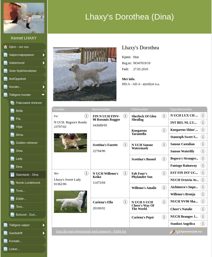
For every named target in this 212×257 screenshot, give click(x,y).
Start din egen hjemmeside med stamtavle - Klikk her (91, 231)
